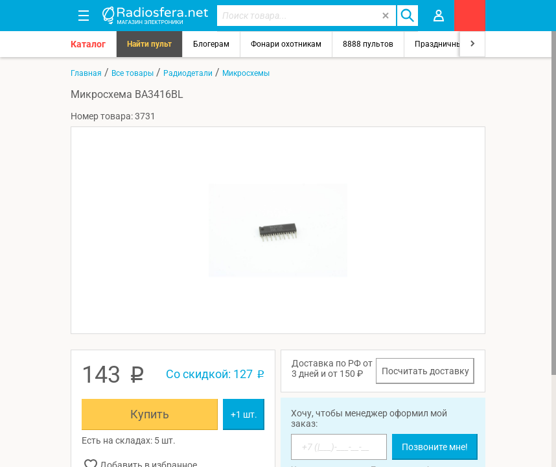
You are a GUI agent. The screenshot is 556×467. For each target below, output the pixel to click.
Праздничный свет (450, 44)
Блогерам (211, 44)
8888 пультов (368, 44)
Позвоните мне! (435, 447)
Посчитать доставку (425, 371)
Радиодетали (188, 73)
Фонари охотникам (286, 44)
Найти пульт (149, 44)
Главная (86, 73)
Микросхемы (246, 73)
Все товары (132, 73)
